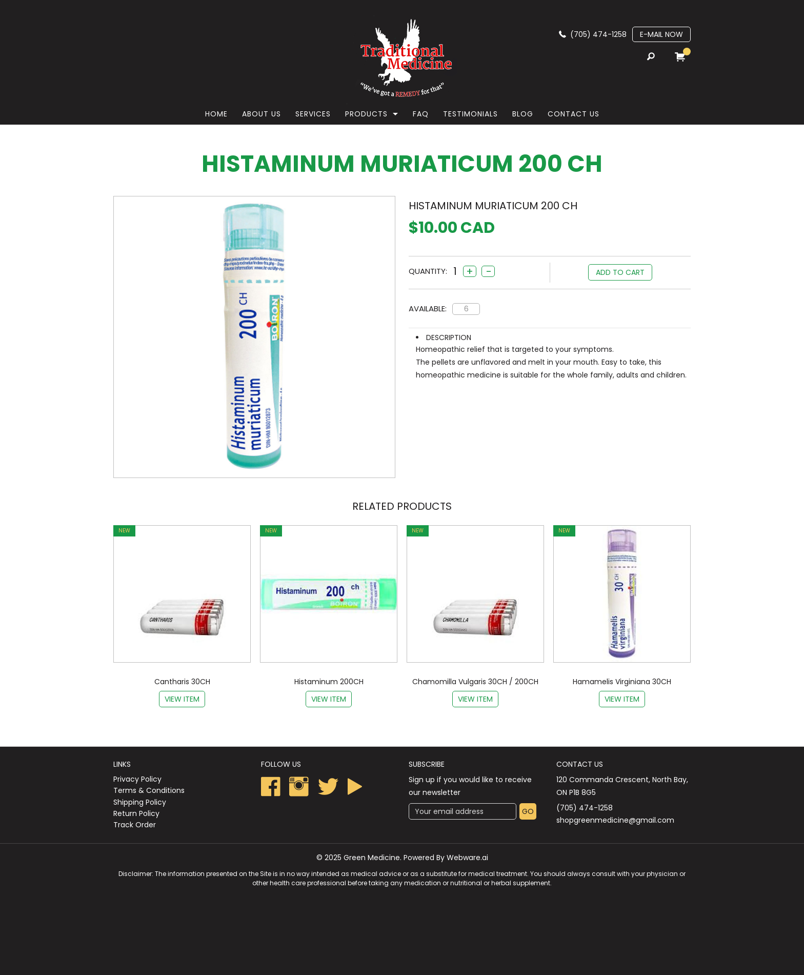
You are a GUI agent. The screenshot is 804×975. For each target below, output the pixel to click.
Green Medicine (372, 857)
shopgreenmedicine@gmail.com (615, 820)
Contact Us (573, 114)
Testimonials (470, 114)
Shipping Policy (139, 802)
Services (313, 114)
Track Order (134, 825)
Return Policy (136, 813)
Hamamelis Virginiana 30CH (622, 681)
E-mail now (661, 34)
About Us (261, 114)
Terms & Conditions (149, 790)
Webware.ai (467, 857)
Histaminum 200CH (329, 681)
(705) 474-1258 (598, 34)
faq (421, 114)
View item (182, 699)
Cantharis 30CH (182, 681)
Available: (428, 308)
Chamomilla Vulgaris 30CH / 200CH (475, 681)
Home (216, 114)
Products (366, 114)
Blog (522, 114)
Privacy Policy (137, 779)
